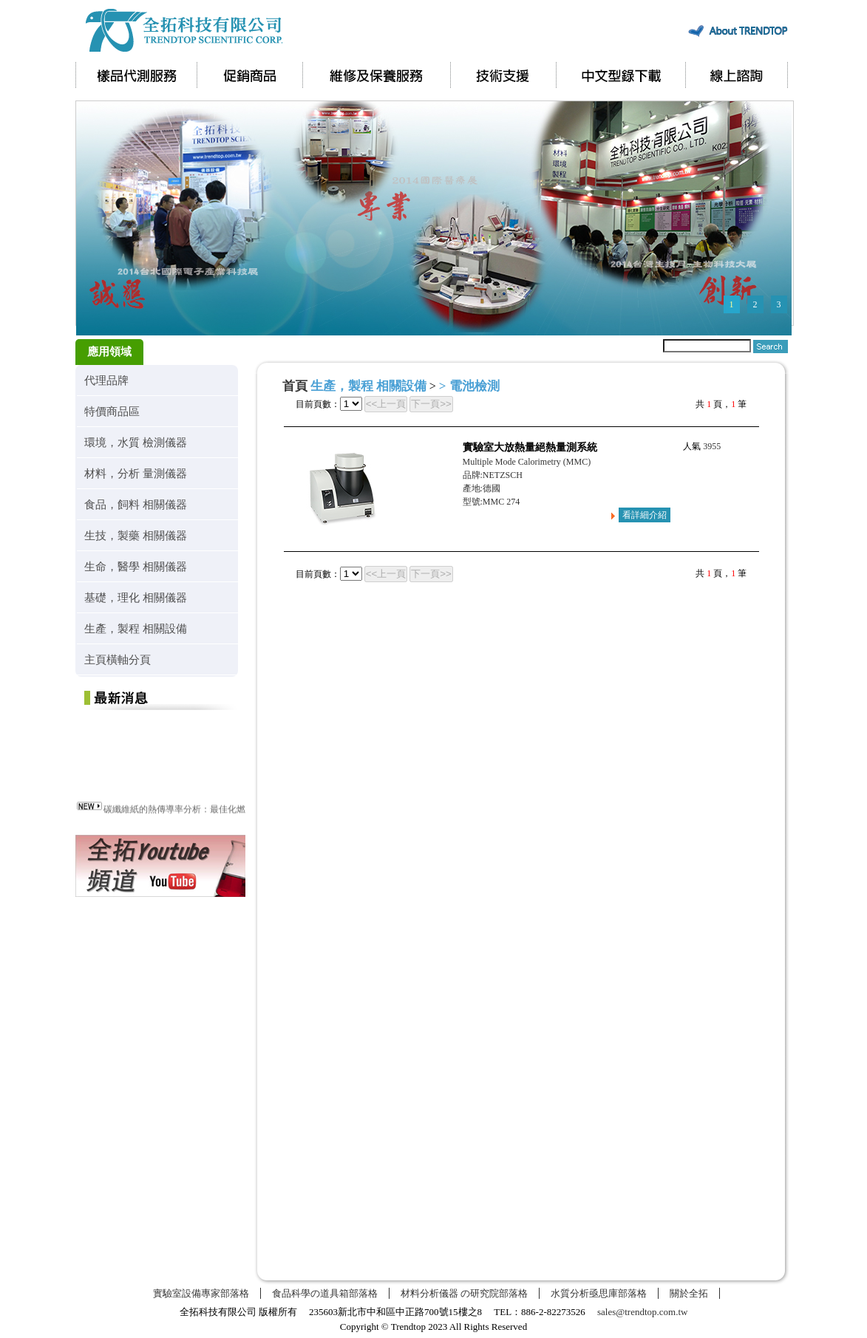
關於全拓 (689, 1293)
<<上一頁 (386, 403)
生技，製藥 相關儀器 (135, 535)
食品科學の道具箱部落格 (325, 1293)
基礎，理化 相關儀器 (135, 597)
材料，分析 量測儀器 (135, 473)
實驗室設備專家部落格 (201, 1293)
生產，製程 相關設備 (135, 628)
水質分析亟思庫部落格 (599, 1293)
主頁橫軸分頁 (117, 659)
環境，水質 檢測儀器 (135, 442)
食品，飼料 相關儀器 (135, 504)
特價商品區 (112, 411)
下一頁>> (431, 403)
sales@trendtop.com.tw (642, 1311)
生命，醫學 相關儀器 (135, 566)
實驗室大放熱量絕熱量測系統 (530, 447)
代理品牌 (106, 380)
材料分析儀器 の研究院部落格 (464, 1293)
